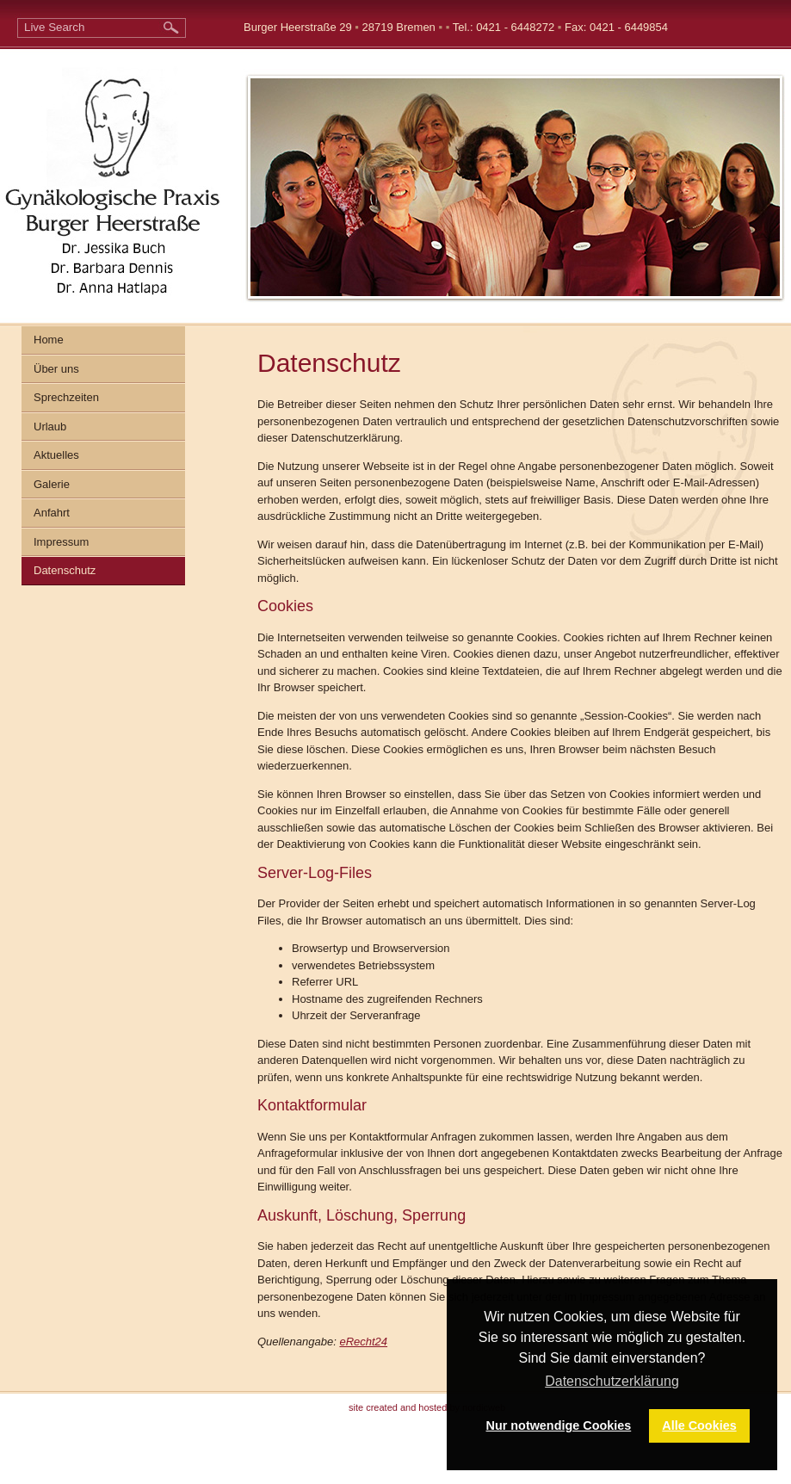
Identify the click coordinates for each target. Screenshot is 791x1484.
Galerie (52, 484)
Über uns (56, 368)
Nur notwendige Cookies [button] (559, 1425)
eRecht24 (363, 1341)
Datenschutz (65, 570)
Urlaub (50, 426)
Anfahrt (52, 512)
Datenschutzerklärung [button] (612, 1381)
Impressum (61, 541)
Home (49, 339)
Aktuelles (56, 454)
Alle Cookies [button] (699, 1425)
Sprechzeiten (66, 397)
